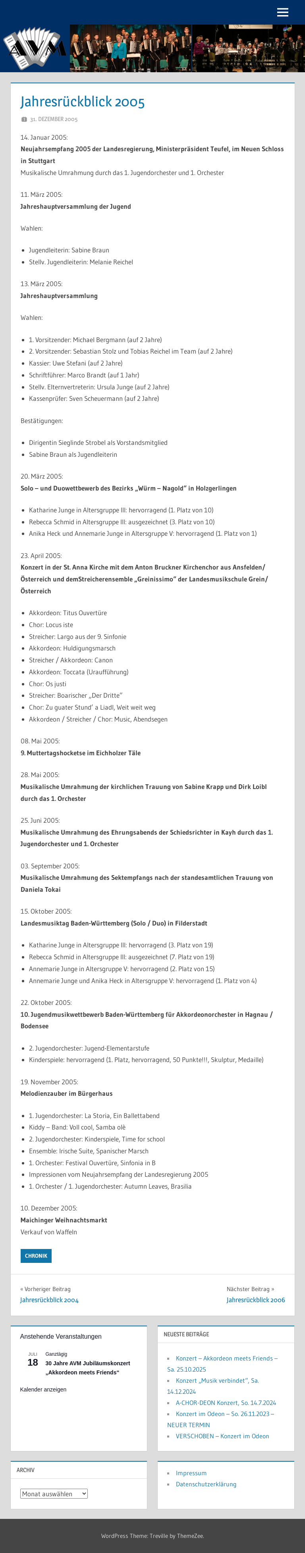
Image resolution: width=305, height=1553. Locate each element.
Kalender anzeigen (43, 1389)
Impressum (191, 1473)
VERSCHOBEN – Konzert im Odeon (222, 1436)
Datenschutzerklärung (206, 1484)
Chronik (36, 1255)
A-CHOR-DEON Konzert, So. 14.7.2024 (226, 1403)
